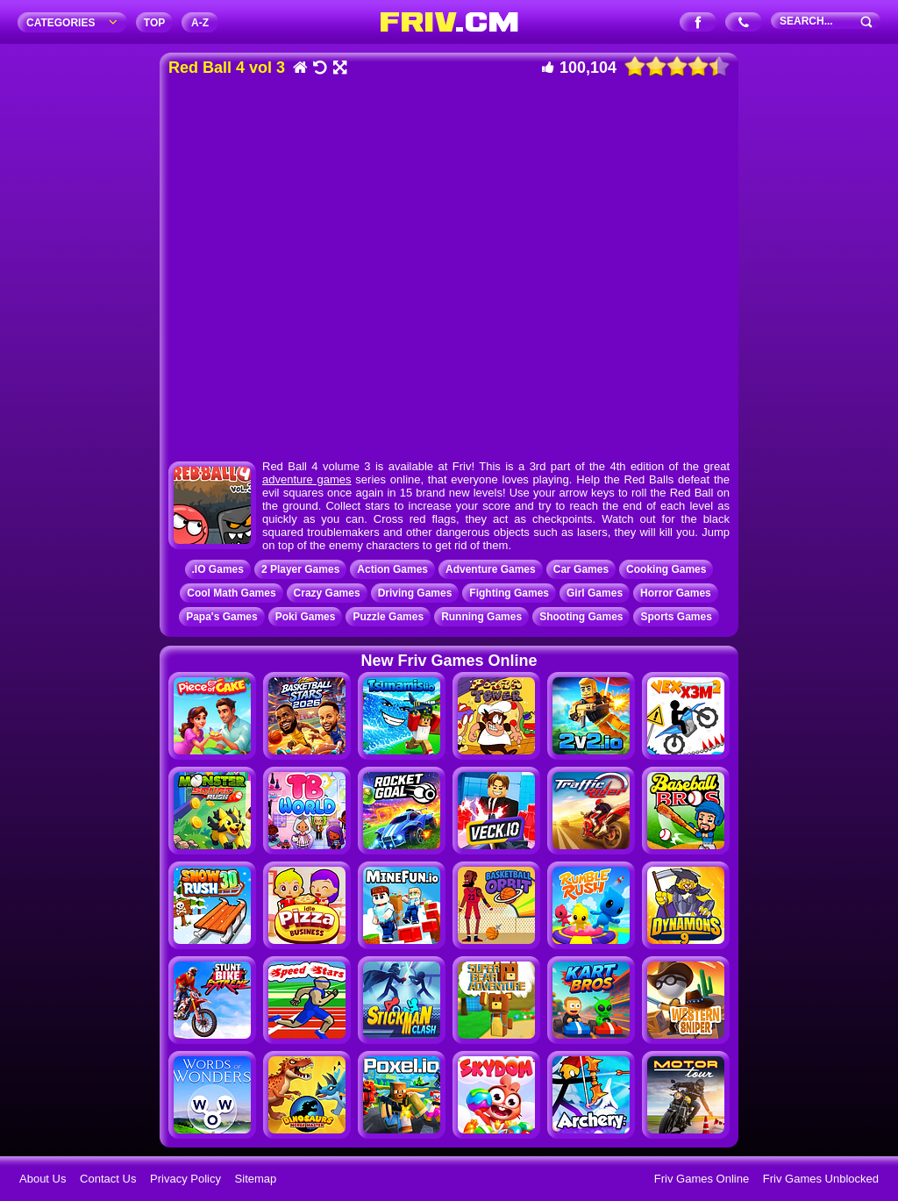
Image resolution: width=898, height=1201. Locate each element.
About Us (42, 1178)
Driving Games (415, 593)
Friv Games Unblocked (821, 1178)
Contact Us (108, 1178)
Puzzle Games (388, 617)
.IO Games (218, 569)
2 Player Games (300, 569)
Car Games (581, 569)
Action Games (392, 569)
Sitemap (256, 1178)
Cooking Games (666, 569)
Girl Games (595, 593)
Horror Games (675, 593)
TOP (154, 23)
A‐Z (200, 23)
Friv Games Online (701, 1178)
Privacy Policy (185, 1178)
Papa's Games (222, 617)
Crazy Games (327, 593)
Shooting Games (581, 617)
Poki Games (305, 617)
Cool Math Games (231, 593)
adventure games (307, 479)
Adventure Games (490, 569)
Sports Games (675, 617)
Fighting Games (509, 593)
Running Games (481, 617)
